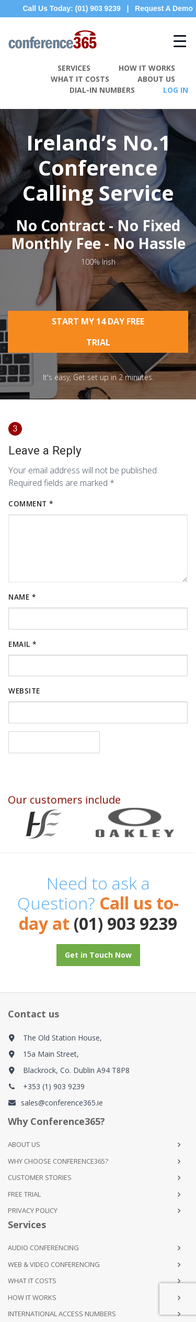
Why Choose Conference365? (58, 1161)
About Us (156, 79)
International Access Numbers (62, 1313)
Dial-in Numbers (102, 90)
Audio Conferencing (43, 1247)
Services (73, 68)
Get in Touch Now (98, 955)
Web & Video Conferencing (54, 1264)
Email (22, 644)
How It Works (147, 68)
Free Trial (24, 1194)
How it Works (32, 1297)
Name (22, 597)
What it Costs (32, 1280)
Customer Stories (40, 1177)
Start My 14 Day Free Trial (98, 332)
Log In (175, 90)
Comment (30, 503)
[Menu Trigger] (174, 40)
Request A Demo (164, 8)
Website (24, 691)
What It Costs (80, 79)
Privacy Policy (32, 1210)
